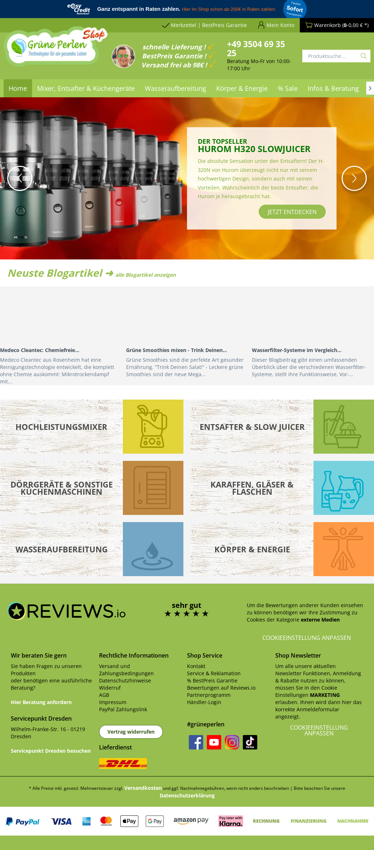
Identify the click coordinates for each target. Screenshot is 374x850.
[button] (19, 178)
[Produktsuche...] (336, 56)
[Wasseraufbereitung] (175, 88)
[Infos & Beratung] (333, 88)
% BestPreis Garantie (212, 680)
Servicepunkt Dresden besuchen (51, 750)
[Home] (18, 88)
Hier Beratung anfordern (41, 702)
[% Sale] (288, 88)
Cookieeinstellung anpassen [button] (306, 638)
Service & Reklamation (214, 673)
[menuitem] (18, 88)
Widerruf (110, 687)
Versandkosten (143, 787)
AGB (104, 694)
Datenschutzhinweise (125, 680)
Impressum (112, 702)
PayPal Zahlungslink (123, 709)
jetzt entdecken (292, 212)
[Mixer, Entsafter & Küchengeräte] (86, 88)
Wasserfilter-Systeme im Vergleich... (297, 350)
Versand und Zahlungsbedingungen (126, 670)
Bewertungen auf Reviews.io (221, 687)
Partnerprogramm (209, 694)
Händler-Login (204, 702)
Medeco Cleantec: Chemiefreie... (39, 350)
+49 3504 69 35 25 (256, 48)
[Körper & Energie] (242, 88)
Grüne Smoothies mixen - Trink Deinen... (176, 350)
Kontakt (196, 666)
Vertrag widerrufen (131, 731)
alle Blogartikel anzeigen (145, 274)
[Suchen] (363, 56)
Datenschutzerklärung (187, 795)
